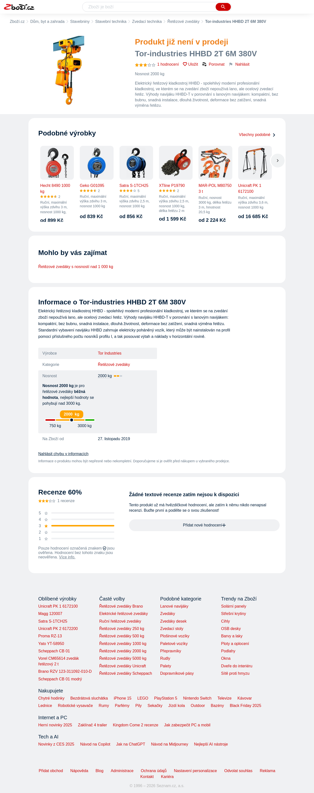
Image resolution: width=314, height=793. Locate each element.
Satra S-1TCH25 (52, 621)
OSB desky (231, 629)
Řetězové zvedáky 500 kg (121, 636)
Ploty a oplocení (235, 644)
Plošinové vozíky (174, 636)
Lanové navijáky (174, 606)
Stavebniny (80, 21)
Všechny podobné (257, 135)
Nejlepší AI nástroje (211, 744)
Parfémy (122, 705)
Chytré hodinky (51, 698)
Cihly (225, 621)
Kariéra (167, 777)
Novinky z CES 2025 (56, 744)
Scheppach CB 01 (54, 651)
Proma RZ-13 (50, 636)
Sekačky (154, 705)
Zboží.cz (17, 21)
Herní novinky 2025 (55, 725)
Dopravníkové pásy (177, 673)
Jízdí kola (176, 705)
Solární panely (233, 606)
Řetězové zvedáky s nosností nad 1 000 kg (75, 267)
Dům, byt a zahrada (47, 21)
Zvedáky (167, 614)
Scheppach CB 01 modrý (60, 679)
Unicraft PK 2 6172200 (58, 629)
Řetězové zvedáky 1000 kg (122, 644)
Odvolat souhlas (238, 771)
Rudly (165, 658)
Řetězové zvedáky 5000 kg (122, 658)
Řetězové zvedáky (183, 21)
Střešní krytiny (233, 614)
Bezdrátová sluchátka (89, 698)
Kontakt (147, 777)
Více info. (67, 557)
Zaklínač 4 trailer (92, 725)
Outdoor (198, 705)
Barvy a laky (231, 636)
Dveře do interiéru (236, 666)
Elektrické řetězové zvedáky (123, 614)
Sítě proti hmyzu (235, 673)
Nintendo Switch (197, 698)
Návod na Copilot (95, 744)
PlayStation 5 (165, 698)
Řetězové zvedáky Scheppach (125, 673)
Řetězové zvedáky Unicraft (122, 666)
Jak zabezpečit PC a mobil (187, 725)
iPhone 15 (122, 698)
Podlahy (228, 651)
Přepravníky (170, 651)
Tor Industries (109, 353)
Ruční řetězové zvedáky (120, 621)
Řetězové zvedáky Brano (121, 606)
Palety (165, 666)
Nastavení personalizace (195, 771)
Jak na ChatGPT (130, 744)
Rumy (104, 705)
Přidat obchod (51, 771)
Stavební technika (110, 21)
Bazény (217, 705)
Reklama (267, 771)
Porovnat (213, 64)
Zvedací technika (147, 21)
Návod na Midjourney (169, 744)
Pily (138, 705)
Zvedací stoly (171, 629)
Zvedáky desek (173, 621)
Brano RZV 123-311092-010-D (65, 671)
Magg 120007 (50, 614)
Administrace (122, 771)
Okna (225, 658)
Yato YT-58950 (51, 644)
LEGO (142, 698)
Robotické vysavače (75, 705)
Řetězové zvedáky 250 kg (121, 629)
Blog (100, 771)
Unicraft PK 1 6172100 (58, 606)
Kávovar (244, 698)
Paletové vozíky (174, 644)
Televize (224, 698)
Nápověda (79, 771)
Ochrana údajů (154, 771)
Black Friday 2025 (245, 705)
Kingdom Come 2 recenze (135, 725)
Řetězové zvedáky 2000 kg (122, 651)
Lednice (45, 705)
